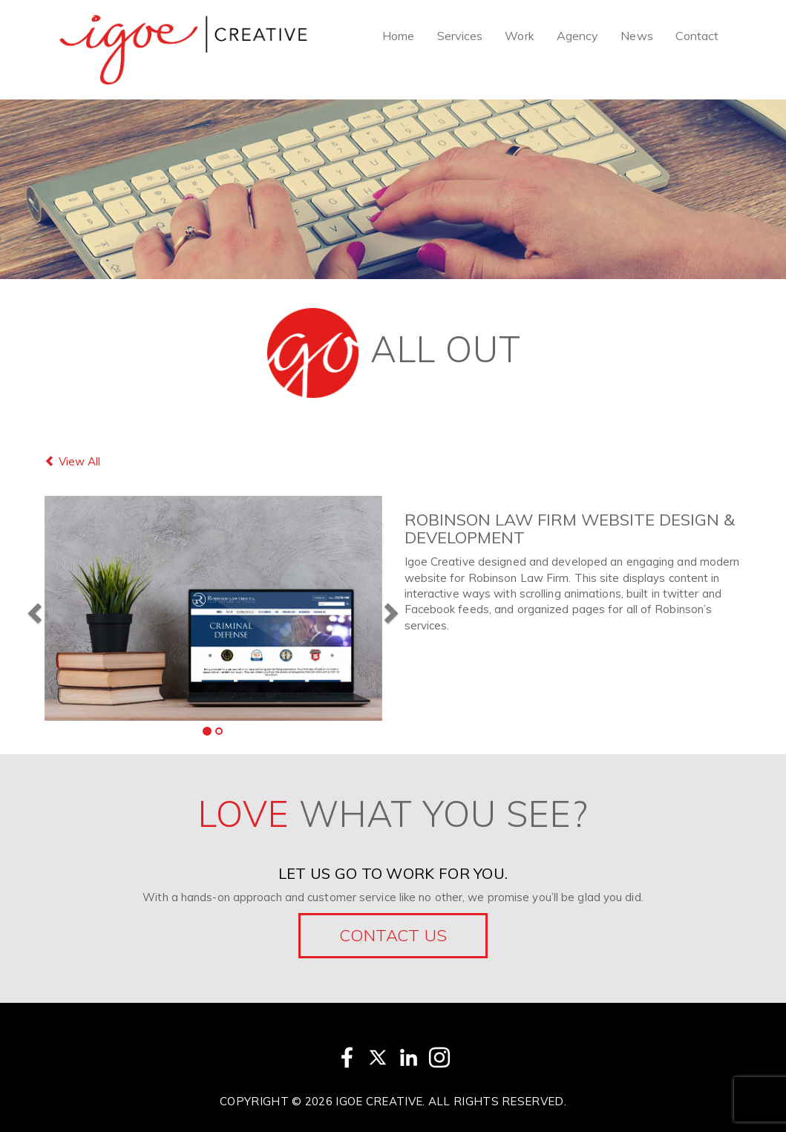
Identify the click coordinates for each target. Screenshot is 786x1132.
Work (519, 35)
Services (460, 35)
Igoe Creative (378, 1101)
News (636, 35)
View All (72, 461)
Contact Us (393, 935)
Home (398, 35)
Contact (697, 35)
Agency (578, 35)
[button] (32, 609)
